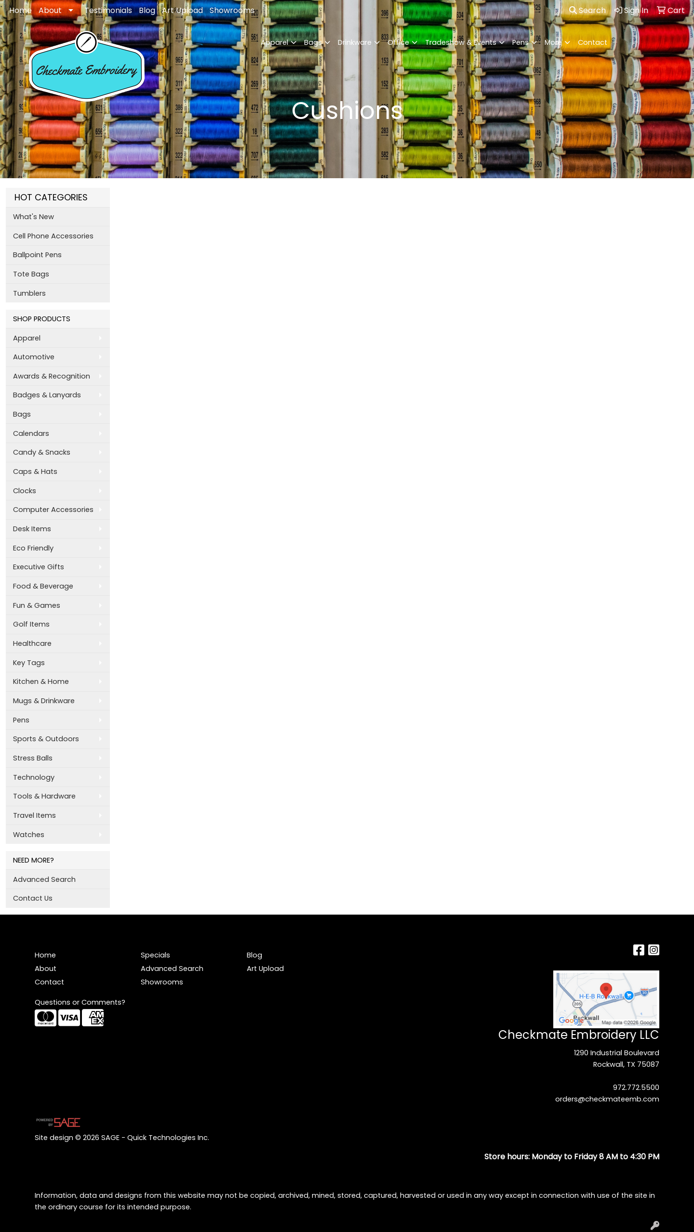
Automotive (33, 357)
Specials (155, 955)
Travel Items (34, 815)
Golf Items (31, 624)
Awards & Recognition (51, 376)
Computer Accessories (53, 509)
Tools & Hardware (44, 796)
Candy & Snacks (41, 452)
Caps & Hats (35, 471)
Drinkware (355, 42)
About (50, 10)
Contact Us (33, 898)
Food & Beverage (43, 586)
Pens (520, 42)
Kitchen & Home (41, 681)
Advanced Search (44, 879)
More (553, 42)
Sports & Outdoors (46, 739)
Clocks (24, 491)
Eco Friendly (33, 548)
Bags (313, 42)
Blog (147, 10)
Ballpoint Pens (37, 255)
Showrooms (232, 10)
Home (20, 10)
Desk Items (32, 529)
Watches (28, 834)
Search (587, 10)
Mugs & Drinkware (44, 701)
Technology (33, 777)
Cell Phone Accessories (53, 236)
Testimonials (108, 10)
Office (398, 42)
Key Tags (29, 663)
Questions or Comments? (80, 1002)
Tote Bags (31, 274)
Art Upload (182, 10)
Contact (592, 42)
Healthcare (32, 643)
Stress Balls (33, 758)
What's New (33, 217)
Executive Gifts (38, 567)
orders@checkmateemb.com (607, 1099)
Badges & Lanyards (47, 395)
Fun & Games (36, 605)
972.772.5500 (636, 1087)
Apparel (274, 42)
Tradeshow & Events (460, 42)
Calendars (31, 433)
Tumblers (29, 293)
